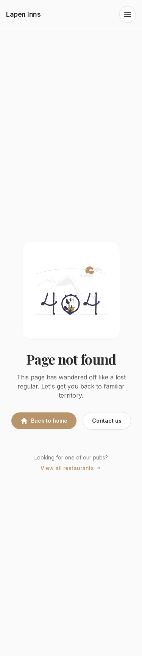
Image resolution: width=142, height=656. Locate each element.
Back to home (43, 421)
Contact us (107, 420)
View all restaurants (71, 468)
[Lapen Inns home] (23, 14)
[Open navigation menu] (127, 14)
